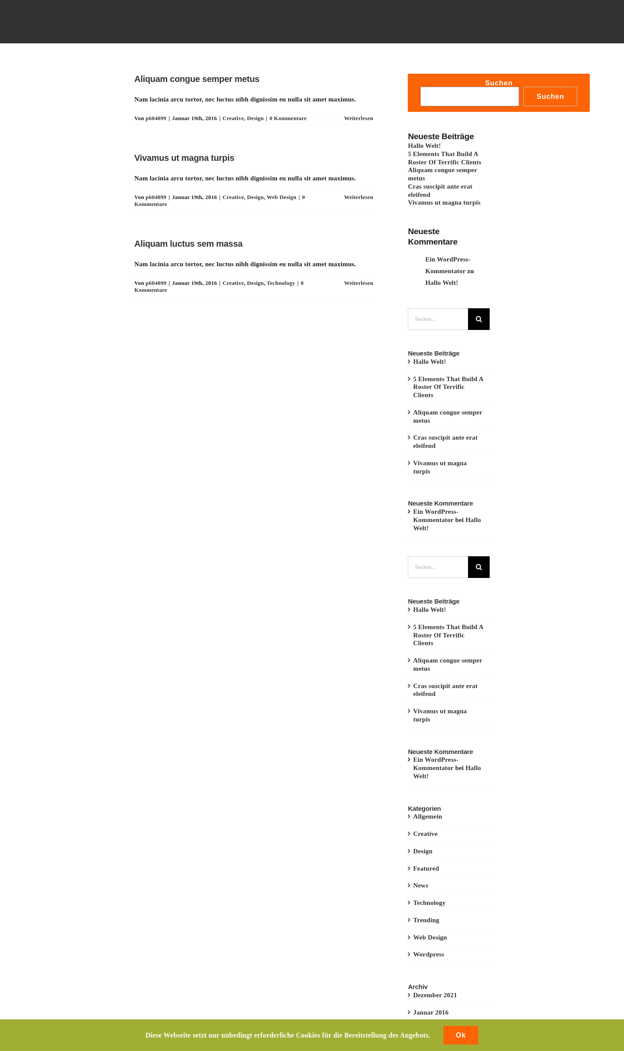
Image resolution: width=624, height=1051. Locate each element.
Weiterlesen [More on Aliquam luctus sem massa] (358, 283)
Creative (233, 118)
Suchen (499, 83)
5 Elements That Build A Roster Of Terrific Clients (448, 387)
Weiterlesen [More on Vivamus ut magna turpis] (358, 197)
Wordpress (428, 954)
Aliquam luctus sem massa (188, 243)
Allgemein (427, 816)
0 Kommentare (288, 118)
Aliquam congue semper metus (197, 79)
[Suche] (479, 319)
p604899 (156, 118)
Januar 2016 (430, 1012)
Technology (281, 283)
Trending (426, 920)
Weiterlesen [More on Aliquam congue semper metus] (358, 118)
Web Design (281, 197)
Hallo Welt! (424, 145)
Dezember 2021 (435, 995)
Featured (426, 868)
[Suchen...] (438, 319)
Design (255, 118)
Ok (461, 1035)
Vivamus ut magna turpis (184, 158)
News (420, 885)
